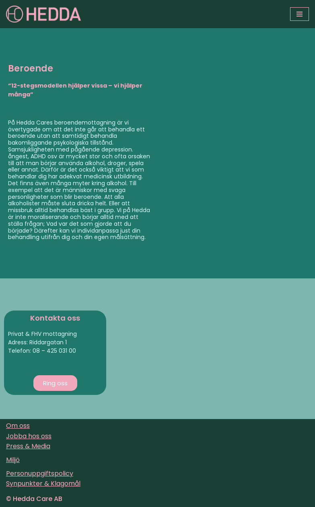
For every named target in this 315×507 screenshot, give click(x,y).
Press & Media (28, 446)
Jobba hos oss (28, 436)
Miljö (13, 459)
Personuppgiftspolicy (39, 473)
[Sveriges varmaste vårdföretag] (43, 14)
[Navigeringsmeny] (299, 14)
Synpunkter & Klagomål (43, 483)
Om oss (18, 425)
